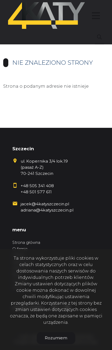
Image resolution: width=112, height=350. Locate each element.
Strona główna (26, 242)
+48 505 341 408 (37, 185)
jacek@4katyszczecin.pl (45, 203)
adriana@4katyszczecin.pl (47, 210)
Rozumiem (56, 337)
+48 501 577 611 (36, 191)
